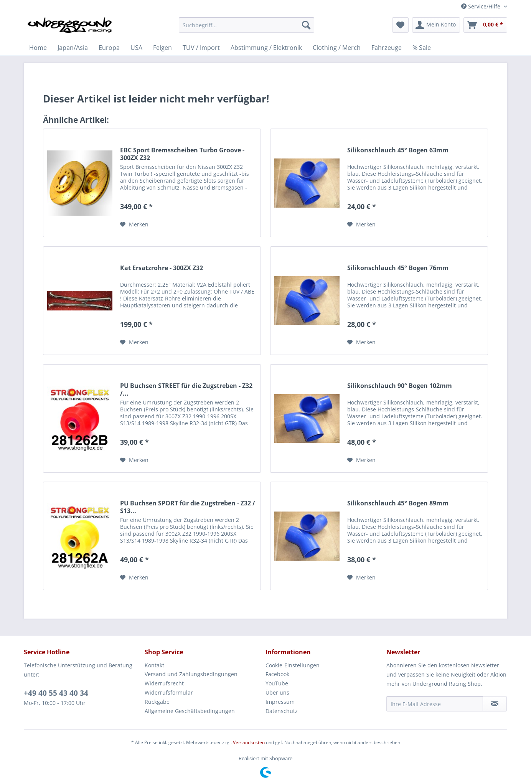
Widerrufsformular (169, 692)
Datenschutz (282, 711)
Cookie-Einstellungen (293, 665)
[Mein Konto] (436, 25)
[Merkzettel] (400, 25)
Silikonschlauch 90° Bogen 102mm (399, 386)
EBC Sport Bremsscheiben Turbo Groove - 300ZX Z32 (182, 154)
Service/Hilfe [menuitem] (481, 6)
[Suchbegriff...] (246, 25)
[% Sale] (421, 47)
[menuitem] (246, 28)
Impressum (280, 701)
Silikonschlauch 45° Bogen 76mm (398, 268)
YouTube (277, 683)
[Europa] (109, 47)
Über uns (277, 692)
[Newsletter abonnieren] (495, 703)
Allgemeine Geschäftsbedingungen (190, 711)
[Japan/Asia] (72, 47)
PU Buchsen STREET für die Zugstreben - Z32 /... (186, 389)
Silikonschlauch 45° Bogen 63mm (398, 150)
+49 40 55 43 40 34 (56, 693)
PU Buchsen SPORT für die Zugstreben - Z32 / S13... (187, 507)
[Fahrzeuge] (386, 47)
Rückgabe (157, 701)
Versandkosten (249, 742)
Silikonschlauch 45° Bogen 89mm (398, 503)
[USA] (136, 47)
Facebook (277, 674)
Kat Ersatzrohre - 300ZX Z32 (161, 268)
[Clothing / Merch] (336, 47)
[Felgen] (162, 47)
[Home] (38, 47)
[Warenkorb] (485, 25)
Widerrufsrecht (164, 683)
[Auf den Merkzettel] (134, 224)
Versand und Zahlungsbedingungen (191, 674)
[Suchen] (306, 25)
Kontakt (154, 665)
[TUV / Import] (201, 47)
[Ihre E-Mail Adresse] (434, 703)
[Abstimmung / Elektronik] (266, 47)
